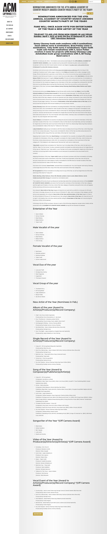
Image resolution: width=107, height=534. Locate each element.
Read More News (38, 514)
